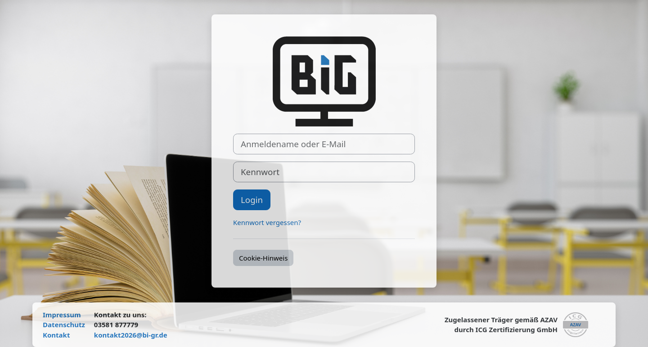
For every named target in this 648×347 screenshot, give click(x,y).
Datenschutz (64, 324)
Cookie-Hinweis (263, 257)
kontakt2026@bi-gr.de (130, 334)
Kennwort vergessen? (267, 222)
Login (252, 199)
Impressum (62, 314)
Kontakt (56, 334)
